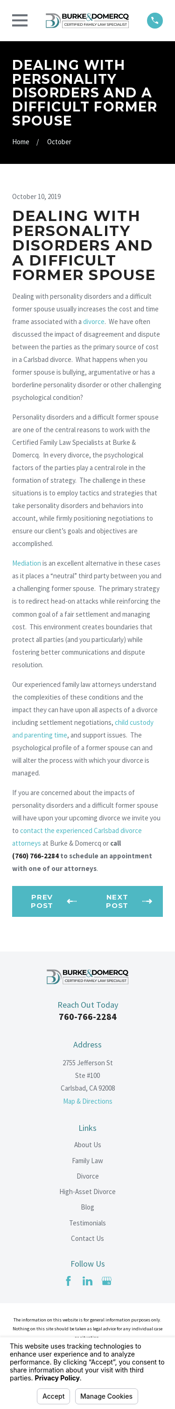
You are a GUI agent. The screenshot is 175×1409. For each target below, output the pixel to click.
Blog (87, 1206)
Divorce (88, 1176)
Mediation (26, 563)
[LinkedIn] (87, 1281)
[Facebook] (68, 1281)
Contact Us (87, 1238)
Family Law (87, 1160)
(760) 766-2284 (35, 855)
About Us (87, 1144)
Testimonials (87, 1222)
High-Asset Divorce (87, 1191)
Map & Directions (87, 1101)
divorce (94, 321)
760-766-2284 (88, 1016)
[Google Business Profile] (107, 1281)
